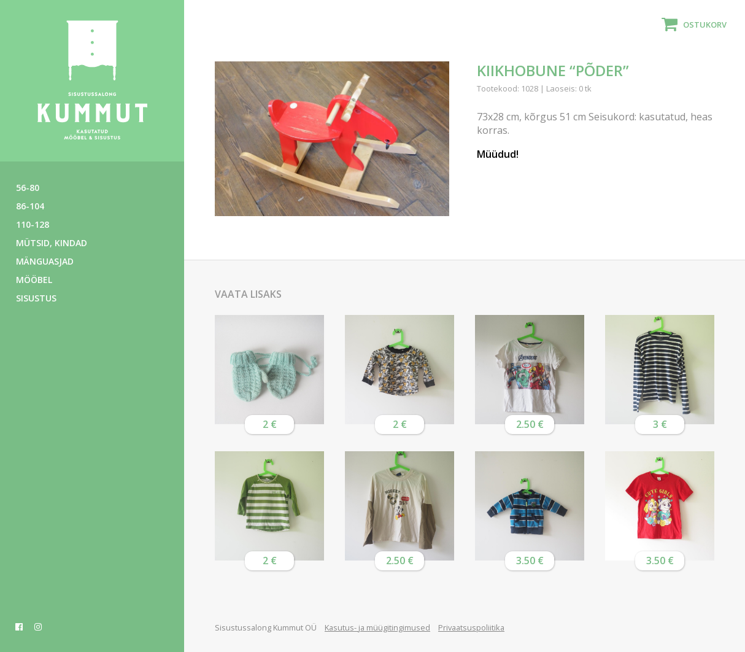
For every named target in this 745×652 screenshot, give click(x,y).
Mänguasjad (45, 261)
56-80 (27, 187)
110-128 (32, 224)
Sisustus (36, 298)
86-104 (30, 206)
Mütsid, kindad (51, 243)
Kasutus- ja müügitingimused (377, 627)
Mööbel (34, 279)
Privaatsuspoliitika (471, 627)
